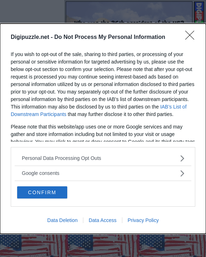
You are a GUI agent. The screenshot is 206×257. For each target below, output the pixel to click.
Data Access (103, 220)
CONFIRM (42, 192)
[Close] (192, 37)
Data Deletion (62, 220)
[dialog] (103, 129)
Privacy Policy (143, 220)
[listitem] (103, 158)
